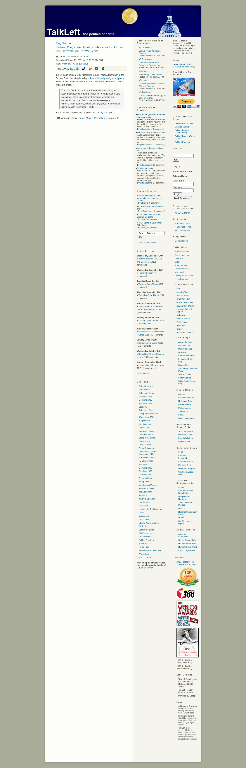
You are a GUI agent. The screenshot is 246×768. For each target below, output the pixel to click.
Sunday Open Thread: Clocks (151, 321)
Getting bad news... (146, 168)
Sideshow (180, 325)
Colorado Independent (184, 457)
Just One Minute (185, 431)
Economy (143, 407)
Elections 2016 (145, 396)
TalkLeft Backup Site (184, 123)
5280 (178, 288)
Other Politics (145, 536)
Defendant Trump (146, 393)
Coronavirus (144, 389)
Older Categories (146, 530)
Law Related (144, 502)
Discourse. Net (185, 349)
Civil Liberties (81, 56)
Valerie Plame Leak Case (150, 550)
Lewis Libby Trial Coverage (151, 509)
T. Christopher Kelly (183, 227)
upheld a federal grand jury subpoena (106, 78)
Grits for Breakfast (184, 302)
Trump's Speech (145, 273)
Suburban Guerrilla (184, 332)
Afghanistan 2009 (147, 417)
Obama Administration (149, 523)
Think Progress (181, 279)
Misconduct (144, 519)
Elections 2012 (145, 400)
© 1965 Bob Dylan (145, 568)
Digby (177, 262)
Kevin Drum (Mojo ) (185, 306)
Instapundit (180, 272)
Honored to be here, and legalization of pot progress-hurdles (149, 198)
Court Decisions (146, 434)
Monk (191, 692)
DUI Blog (182, 352)
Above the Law (185, 342)
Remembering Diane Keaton (151, 343)
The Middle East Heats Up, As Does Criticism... (152, 96)
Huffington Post (185, 401)
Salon (180, 415)
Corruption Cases (147, 431)
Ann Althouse (184, 345)
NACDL (181, 508)
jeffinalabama (146, 129)
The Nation (183, 411)
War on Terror (145, 557)
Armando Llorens (182, 223)
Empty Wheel (181, 265)
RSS (189, 64)
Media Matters (184, 404)
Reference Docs (146, 410)
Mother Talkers (183, 318)
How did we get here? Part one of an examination (150, 115)
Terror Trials (144, 547)
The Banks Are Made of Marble (151, 132)
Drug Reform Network (184, 497)
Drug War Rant (183, 299)
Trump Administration (148, 414)
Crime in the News (147, 438)
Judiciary (143, 495)
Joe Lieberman (145, 492)
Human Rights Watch (188, 547)
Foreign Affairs (145, 478)
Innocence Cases (146, 488)
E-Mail (176, 67)
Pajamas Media (185, 435)
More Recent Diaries (147, 243)
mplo (143, 219)
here (106, 112)
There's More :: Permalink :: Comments (98, 118)
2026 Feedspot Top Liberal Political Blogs (186, 563)
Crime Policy (144, 441)
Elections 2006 (145, 468)
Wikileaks (66, 63)
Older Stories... (143, 373)
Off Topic (143, 526)
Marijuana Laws (182, 127)
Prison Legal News (186, 550)
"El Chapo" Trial (146, 461)
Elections (143, 464)
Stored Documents (147, 457)
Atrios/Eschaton (182, 251)
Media (141, 513)
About (182, 64)
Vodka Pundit (184, 442)
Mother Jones (184, 408)
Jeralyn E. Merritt (182, 213)
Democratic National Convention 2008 (148, 453)
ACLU (181, 487)
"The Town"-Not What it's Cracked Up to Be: (148, 215)
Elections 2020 (145, 475)
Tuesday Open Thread (148, 284)
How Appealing (181, 269)
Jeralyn (62, 56)
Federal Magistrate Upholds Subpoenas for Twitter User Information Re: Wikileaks (89, 49)
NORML (182, 517)
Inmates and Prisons (148, 485)
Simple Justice (184, 374)
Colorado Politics (186, 461)
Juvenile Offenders (147, 499)
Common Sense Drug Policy (185, 492)
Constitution (144, 427)
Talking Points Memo (184, 276)
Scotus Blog (183, 365)
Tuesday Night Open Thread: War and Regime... (152, 85)
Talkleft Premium (146, 540)
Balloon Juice (182, 295)
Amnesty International (184, 535)
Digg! (72, 69)
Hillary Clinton (145, 481)
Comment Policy (187, 67)
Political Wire (182, 322)
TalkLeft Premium (182, 142)
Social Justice (145, 543)
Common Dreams (186, 398)
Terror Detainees (146, 448)
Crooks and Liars (182, 255)
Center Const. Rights (187, 540)
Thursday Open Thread (148, 295)
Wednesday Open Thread (150, 74)
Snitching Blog (184, 378)
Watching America (186, 418)
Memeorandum (181, 241)
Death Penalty (145, 445)
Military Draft (144, 516)
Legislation (143, 506)
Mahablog (180, 315)
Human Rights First (187, 543)
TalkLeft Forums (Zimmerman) (182, 131)
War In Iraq (144, 554)
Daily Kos (179, 258)
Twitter (75, 63)
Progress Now (184, 465)
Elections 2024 (145, 403)
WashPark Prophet (186, 468)
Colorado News (146, 386)
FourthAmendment (186, 356)
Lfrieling (144, 203)
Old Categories (145, 533)
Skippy (179, 329)
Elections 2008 (145, 471)
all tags (83, 63)
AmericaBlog (182, 292)
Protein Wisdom (185, 438)
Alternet (181, 394)
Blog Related (144, 421)
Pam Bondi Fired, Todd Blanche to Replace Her (149, 64)
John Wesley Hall (182, 230)
